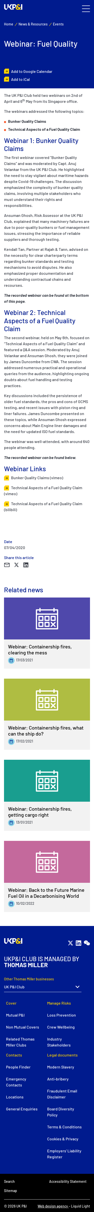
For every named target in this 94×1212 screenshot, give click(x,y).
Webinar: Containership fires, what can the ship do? (45, 731)
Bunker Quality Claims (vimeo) (37, 477)
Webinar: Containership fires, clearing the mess (40, 649)
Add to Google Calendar (31, 71)
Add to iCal (20, 79)
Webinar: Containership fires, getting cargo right (40, 812)
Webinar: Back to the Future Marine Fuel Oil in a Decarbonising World (46, 893)
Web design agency (53, 1206)
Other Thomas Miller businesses (29, 979)
